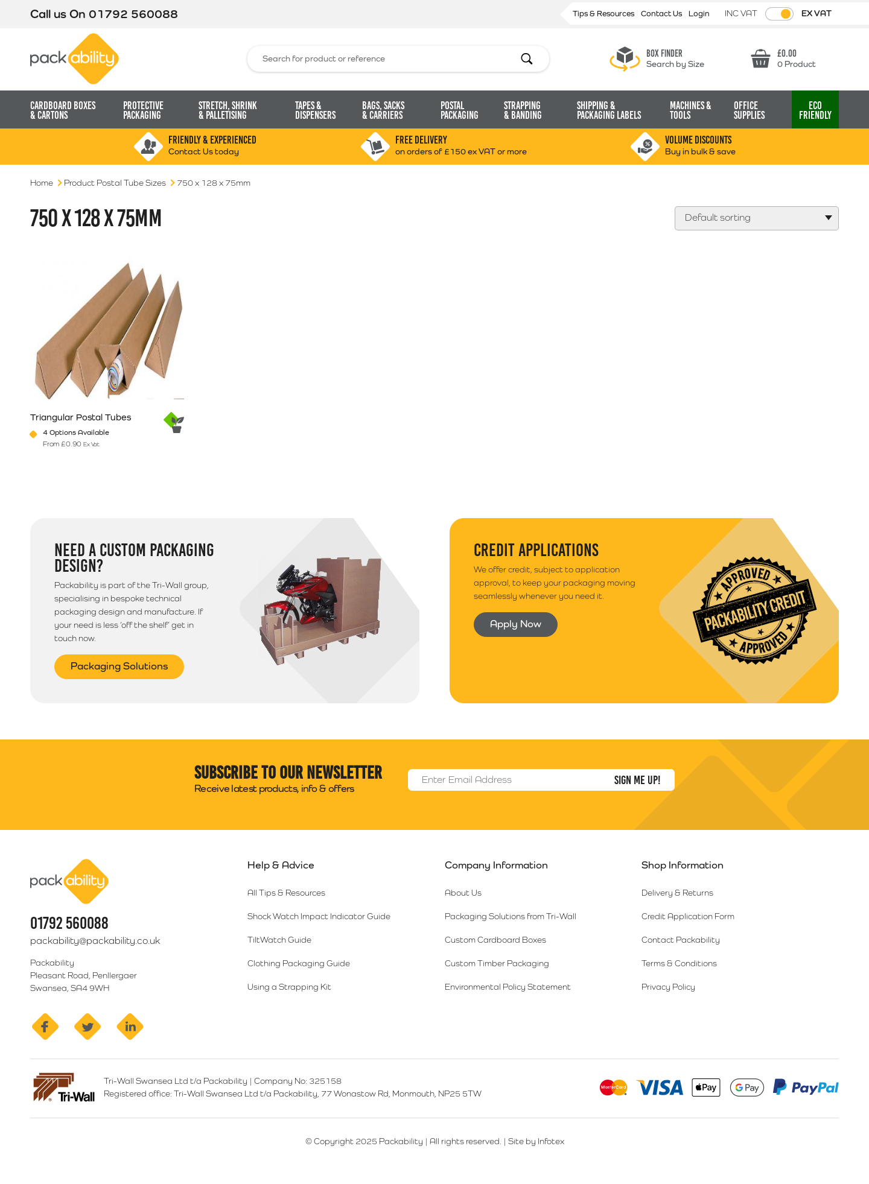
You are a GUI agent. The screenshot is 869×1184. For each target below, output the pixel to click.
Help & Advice (280, 865)
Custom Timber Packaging (497, 963)
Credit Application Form (687, 916)
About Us (463, 892)
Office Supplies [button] (749, 110)
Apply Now (515, 624)
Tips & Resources (604, 13)
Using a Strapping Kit (289, 987)
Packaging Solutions (119, 666)
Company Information (496, 865)
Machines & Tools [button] (690, 110)
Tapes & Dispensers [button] (315, 110)
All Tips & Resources (286, 892)
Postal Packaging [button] (460, 110)
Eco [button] (815, 110)
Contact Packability (680, 940)
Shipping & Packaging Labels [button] (609, 110)
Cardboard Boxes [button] (62, 110)
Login (699, 13)
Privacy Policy (668, 987)
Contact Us (662, 13)
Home (41, 183)
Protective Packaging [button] (143, 110)
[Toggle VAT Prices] (779, 14)
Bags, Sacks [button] (383, 110)
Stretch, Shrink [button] (228, 110)
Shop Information (682, 865)
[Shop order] (757, 218)
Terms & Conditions (679, 963)
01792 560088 (133, 14)
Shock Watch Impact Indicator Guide (318, 916)
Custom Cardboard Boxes (495, 940)
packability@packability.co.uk (95, 940)
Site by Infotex (536, 1141)
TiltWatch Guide (279, 940)
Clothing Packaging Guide (298, 963)
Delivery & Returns (677, 892)
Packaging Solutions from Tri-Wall (510, 916)
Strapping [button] (523, 110)
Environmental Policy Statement (508, 987)
